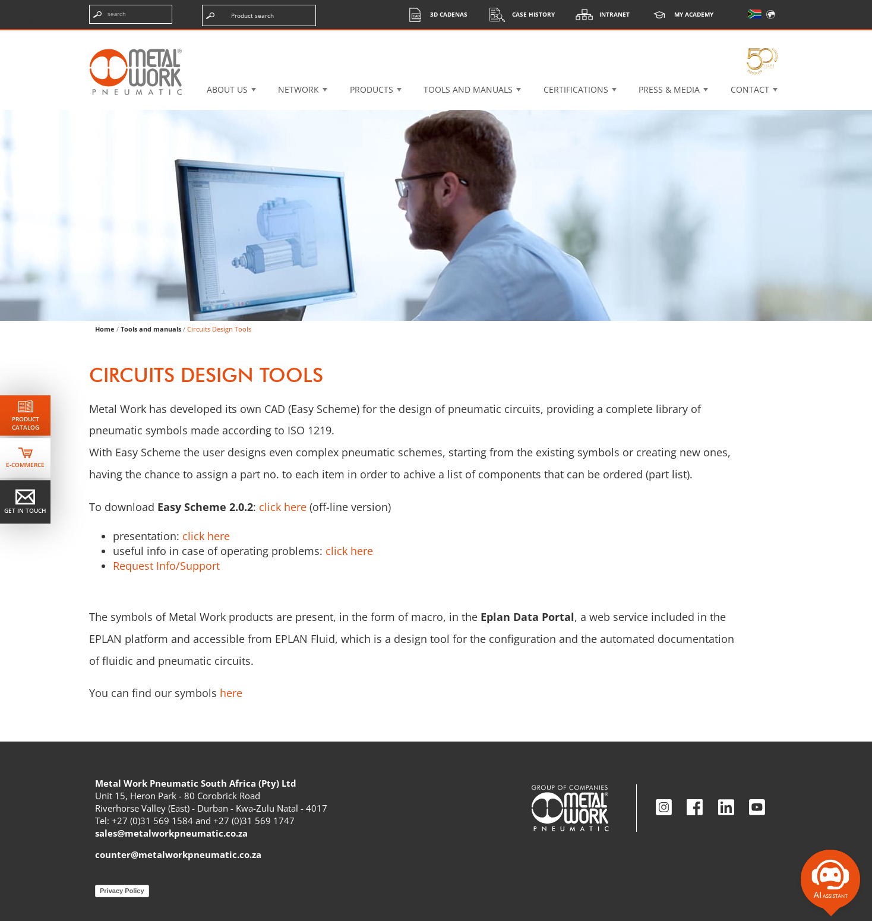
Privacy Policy (122, 890)
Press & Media (669, 89)
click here (283, 507)
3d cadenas (433, 14)
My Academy (678, 14)
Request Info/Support (166, 566)
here (231, 693)
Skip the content (49, 20)
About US (227, 89)
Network (298, 89)
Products (371, 89)
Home (105, 328)
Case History (518, 14)
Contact (750, 89)
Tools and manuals (468, 89)
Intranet (600, 14)
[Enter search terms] (130, 14)
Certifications (576, 89)
